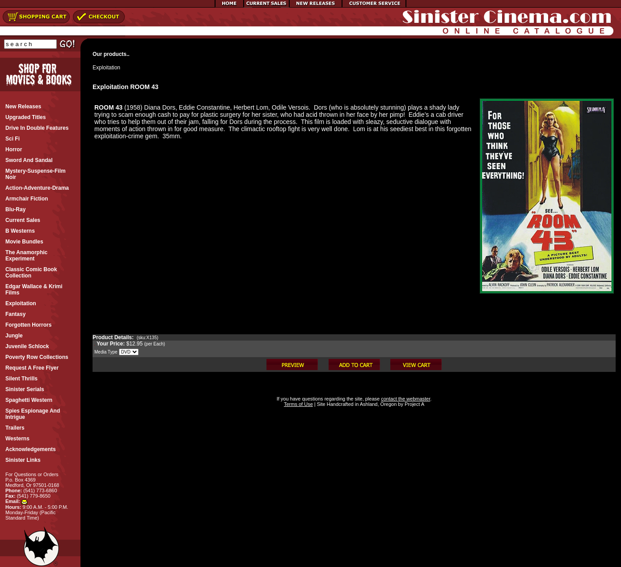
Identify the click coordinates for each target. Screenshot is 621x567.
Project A (413, 404)
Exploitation (106, 67)
